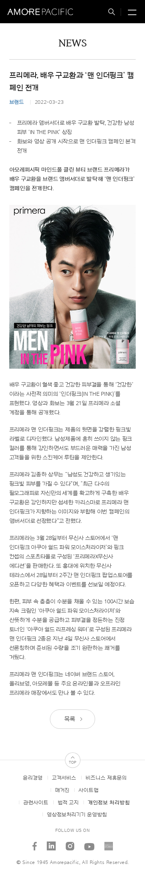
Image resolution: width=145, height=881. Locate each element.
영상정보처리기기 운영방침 (77, 814)
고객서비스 (64, 778)
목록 (74, 719)
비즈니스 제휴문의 (105, 778)
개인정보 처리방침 (109, 802)
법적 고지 (68, 802)
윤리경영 (33, 778)
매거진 (62, 790)
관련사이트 (35, 802)
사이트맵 (88, 790)
